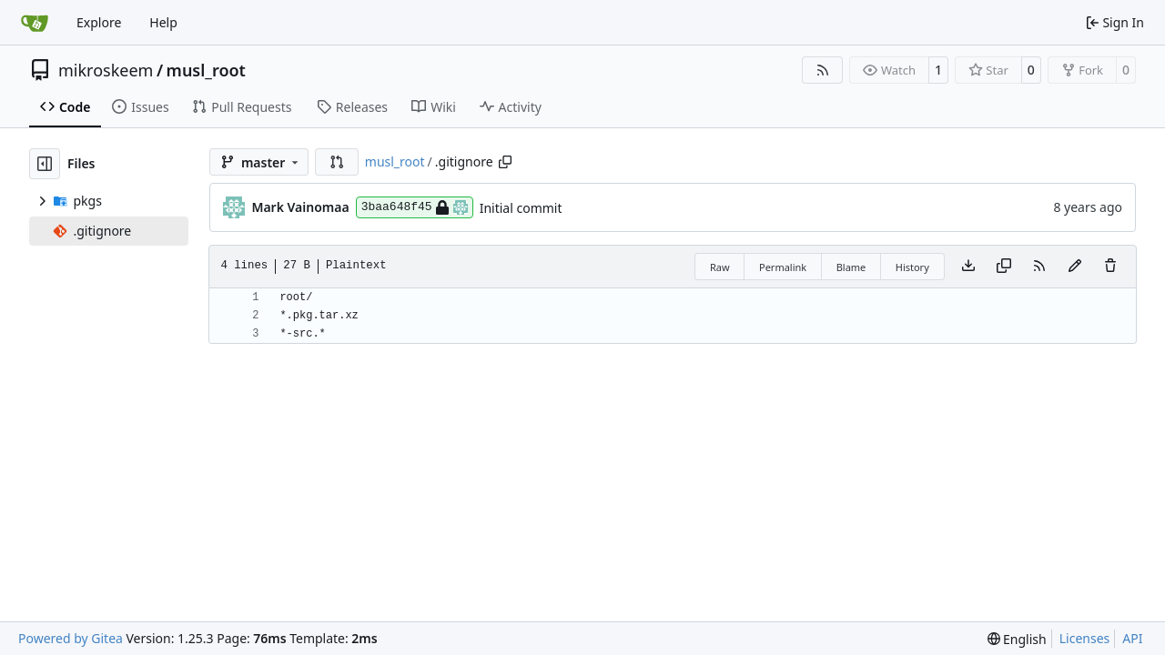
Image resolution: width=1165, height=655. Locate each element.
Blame (851, 267)
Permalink (782, 267)
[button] (337, 162)
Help (163, 22)
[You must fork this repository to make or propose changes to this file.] (1074, 266)
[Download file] (968, 266)
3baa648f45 (414, 207)
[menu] (1017, 639)
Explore (98, 22)
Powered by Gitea (70, 638)
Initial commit (521, 208)
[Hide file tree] (44, 163)
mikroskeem (105, 70)
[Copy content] (1003, 266)
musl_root (206, 70)
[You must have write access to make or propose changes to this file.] (1110, 266)
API (1132, 638)
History (912, 267)
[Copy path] (505, 162)
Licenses (1084, 638)
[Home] (34, 22)
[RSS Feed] (823, 70)
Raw (720, 267)
